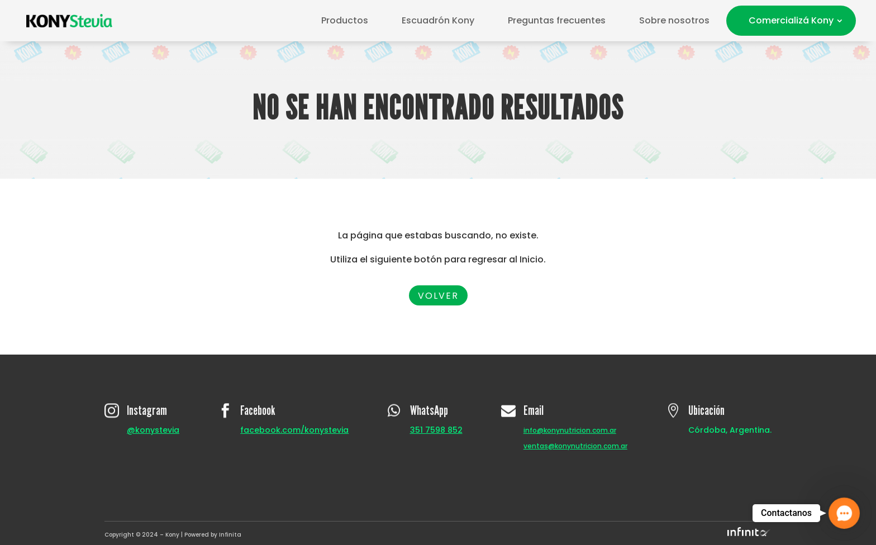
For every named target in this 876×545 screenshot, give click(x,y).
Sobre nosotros (674, 20)
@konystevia (153, 430)
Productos (344, 20)
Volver (438, 295)
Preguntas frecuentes (557, 20)
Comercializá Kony (791, 20)
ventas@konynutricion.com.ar (575, 446)
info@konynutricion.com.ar (569, 430)
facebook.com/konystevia (294, 430)
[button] (844, 513)
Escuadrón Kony (438, 20)
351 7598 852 (436, 430)
